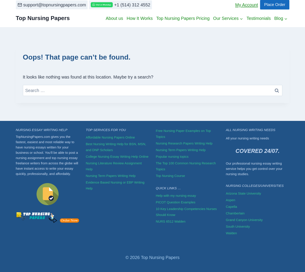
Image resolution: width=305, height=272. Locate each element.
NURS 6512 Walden (171, 221)
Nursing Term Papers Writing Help (111, 176)
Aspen (230, 200)
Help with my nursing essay (176, 195)
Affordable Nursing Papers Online (110, 137)
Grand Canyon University (244, 220)
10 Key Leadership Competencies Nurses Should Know (186, 212)
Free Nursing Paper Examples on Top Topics (183, 134)
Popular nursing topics (172, 156)
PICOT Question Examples (176, 202)
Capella (231, 206)
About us (114, 18)
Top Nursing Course (170, 176)
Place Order (274, 4)
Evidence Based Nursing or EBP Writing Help (115, 185)
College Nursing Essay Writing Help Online (117, 156)
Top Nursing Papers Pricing (182, 18)
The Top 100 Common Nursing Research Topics (186, 166)
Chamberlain (235, 213)
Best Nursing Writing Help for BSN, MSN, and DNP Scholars (116, 147)
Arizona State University (243, 193)
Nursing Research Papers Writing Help (184, 143)
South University (238, 226)
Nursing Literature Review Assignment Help (114, 166)
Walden (231, 233)
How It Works (140, 18)
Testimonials (258, 18)
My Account (246, 4)
